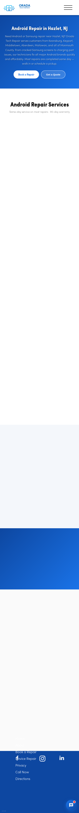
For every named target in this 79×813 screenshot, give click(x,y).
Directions (22, 778)
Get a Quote (53, 74)
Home (20, 738)
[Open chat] (71, 805)
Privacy (20, 765)
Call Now (22, 771)
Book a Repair (26, 74)
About (19, 745)
